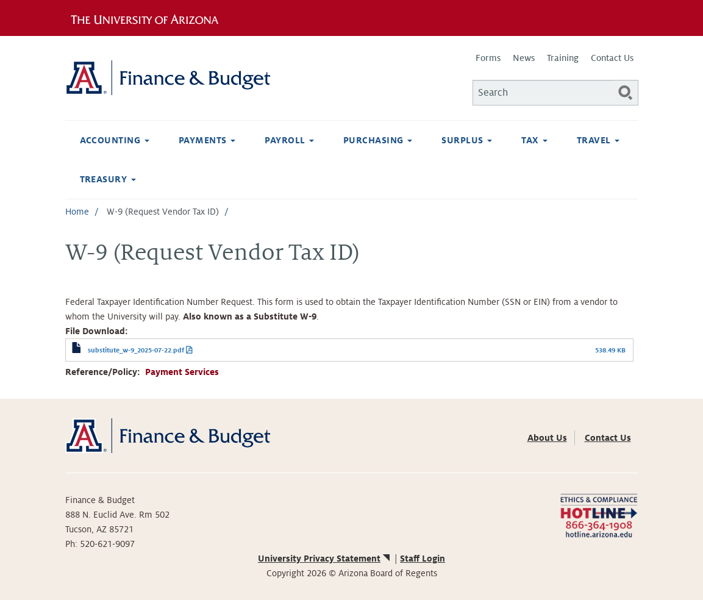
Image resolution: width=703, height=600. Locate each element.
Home (77, 211)
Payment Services (182, 372)
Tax (534, 140)
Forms (488, 58)
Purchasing (377, 140)
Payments (207, 140)
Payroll (289, 140)
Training (563, 58)
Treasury (108, 179)
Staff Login (422, 558)
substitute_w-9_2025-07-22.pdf (136, 350)
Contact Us (612, 58)
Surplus (466, 140)
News (524, 58)
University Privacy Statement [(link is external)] (325, 558)
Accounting (114, 140)
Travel (598, 140)
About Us (547, 438)
